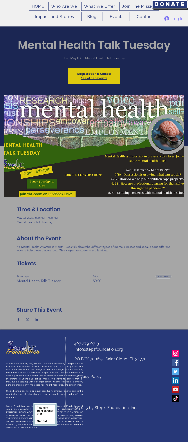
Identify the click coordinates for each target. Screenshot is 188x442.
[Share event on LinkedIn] (36, 319)
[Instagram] (175, 353)
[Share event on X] (27, 319)
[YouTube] (175, 389)
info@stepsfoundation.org (99, 349)
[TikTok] (175, 398)
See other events (94, 78)
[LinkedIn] (175, 380)
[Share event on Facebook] (18, 319)
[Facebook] (175, 362)
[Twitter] (175, 371)
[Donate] (170, 4)
